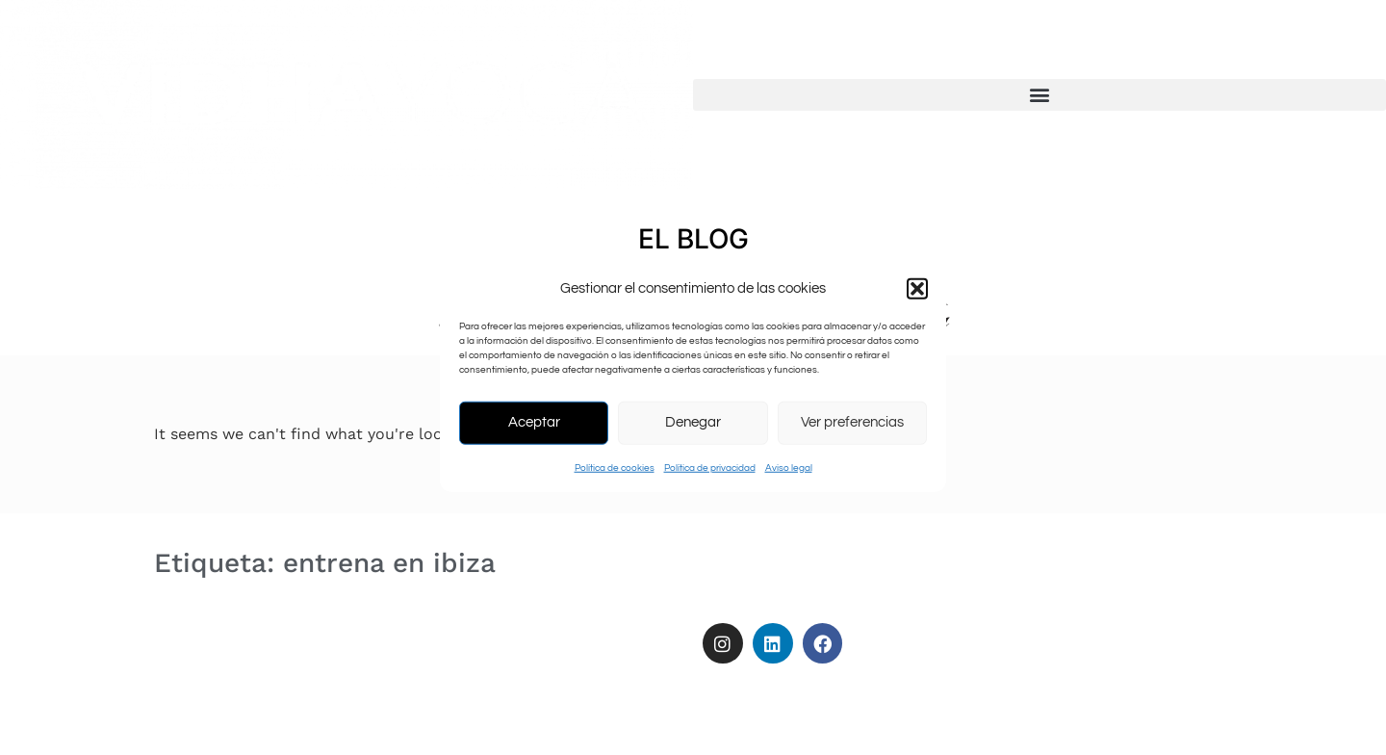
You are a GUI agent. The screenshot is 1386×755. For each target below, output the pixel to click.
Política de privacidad (710, 467)
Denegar (693, 422)
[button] (917, 289)
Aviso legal (788, 467)
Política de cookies (614, 467)
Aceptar (534, 422)
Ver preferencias (852, 422)
